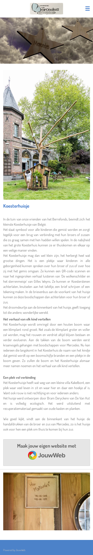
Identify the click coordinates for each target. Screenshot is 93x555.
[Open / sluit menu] (87, 8)
